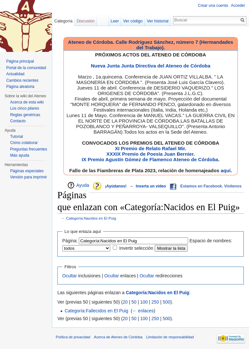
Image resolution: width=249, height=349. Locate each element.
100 (144, 302)
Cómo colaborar (24, 142)
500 (166, 302)
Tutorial (16, 136)
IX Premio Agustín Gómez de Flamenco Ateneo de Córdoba (150, 159)
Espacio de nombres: (210, 240)
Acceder (238, 5)
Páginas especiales (26, 171)
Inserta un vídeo (151, 186)
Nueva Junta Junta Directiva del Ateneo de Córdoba (150, 65)
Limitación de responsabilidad (170, 337)
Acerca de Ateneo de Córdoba (118, 337)
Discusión (85, 20)
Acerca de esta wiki (26, 102)
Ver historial (158, 20)
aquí (225, 170)
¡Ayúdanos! (115, 186)
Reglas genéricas (25, 115)
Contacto (18, 121)
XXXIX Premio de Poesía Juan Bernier (149, 154)
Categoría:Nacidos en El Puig (91, 218)
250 (155, 302)
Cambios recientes (22, 80)
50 (133, 302)
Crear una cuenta (213, 5)
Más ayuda (19, 155)
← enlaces (143, 310)
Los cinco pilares (24, 108)
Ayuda (82, 185)
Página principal (20, 61)
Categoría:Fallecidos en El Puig (96, 310)
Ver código (133, 20)
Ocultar (69, 275)
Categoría (63, 20)
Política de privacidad (73, 337)
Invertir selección (136, 248)
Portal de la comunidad (26, 68)
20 (125, 302)
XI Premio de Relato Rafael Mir (150, 148)
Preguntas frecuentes (28, 149)
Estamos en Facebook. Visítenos (211, 186)
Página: (69, 240)
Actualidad (15, 74)
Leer (115, 20)
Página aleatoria (20, 86)
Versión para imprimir (28, 177)
